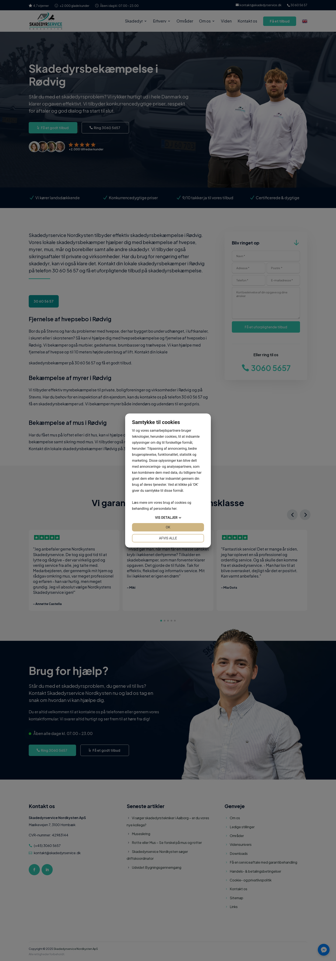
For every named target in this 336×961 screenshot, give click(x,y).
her (174, 509)
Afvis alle (168, 538)
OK (168, 527)
